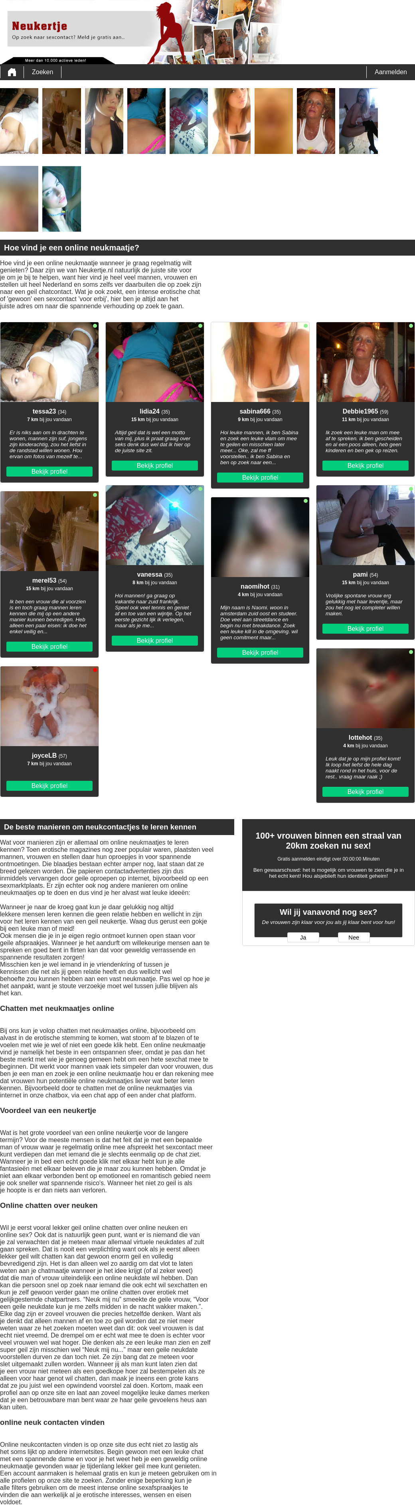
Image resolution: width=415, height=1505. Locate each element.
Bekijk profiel (50, 471)
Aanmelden (391, 72)
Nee (353, 937)
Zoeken (42, 72)
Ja (303, 937)
